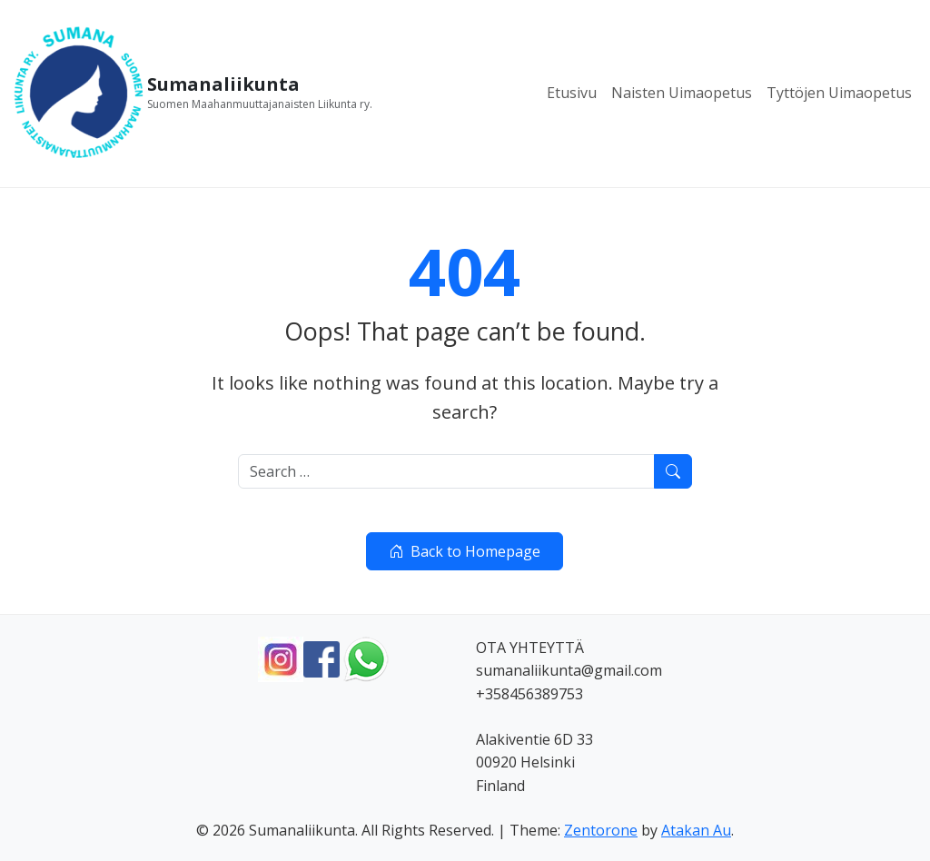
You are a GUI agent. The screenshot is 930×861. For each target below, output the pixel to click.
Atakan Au (696, 830)
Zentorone (601, 830)
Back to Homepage (464, 551)
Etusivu (572, 93)
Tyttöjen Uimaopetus (839, 93)
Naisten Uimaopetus (681, 93)
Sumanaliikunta (223, 84)
